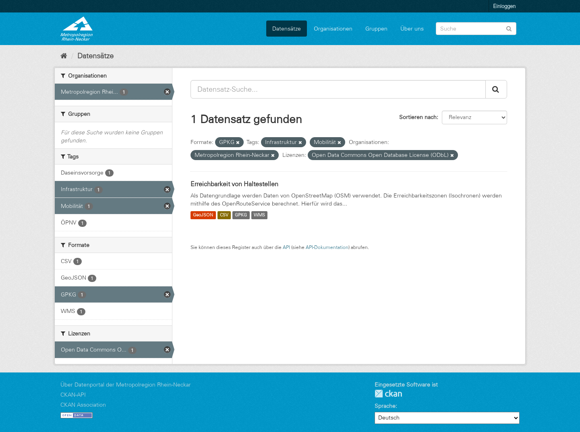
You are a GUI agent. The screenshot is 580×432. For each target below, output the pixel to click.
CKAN (388, 393)
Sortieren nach (418, 117)
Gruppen (376, 28)
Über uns (412, 28)
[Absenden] (508, 28)
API (286, 247)
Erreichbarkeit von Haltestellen (234, 184)
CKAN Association (83, 404)
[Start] (63, 55)
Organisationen (333, 28)
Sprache (385, 405)
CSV (224, 215)
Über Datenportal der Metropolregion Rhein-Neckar (125, 384)
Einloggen (504, 6)
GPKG (241, 215)
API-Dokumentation (327, 247)
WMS (259, 215)
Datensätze (286, 28)
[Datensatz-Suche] (476, 28)
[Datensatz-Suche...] (338, 89)
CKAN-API (73, 394)
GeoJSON (203, 215)
